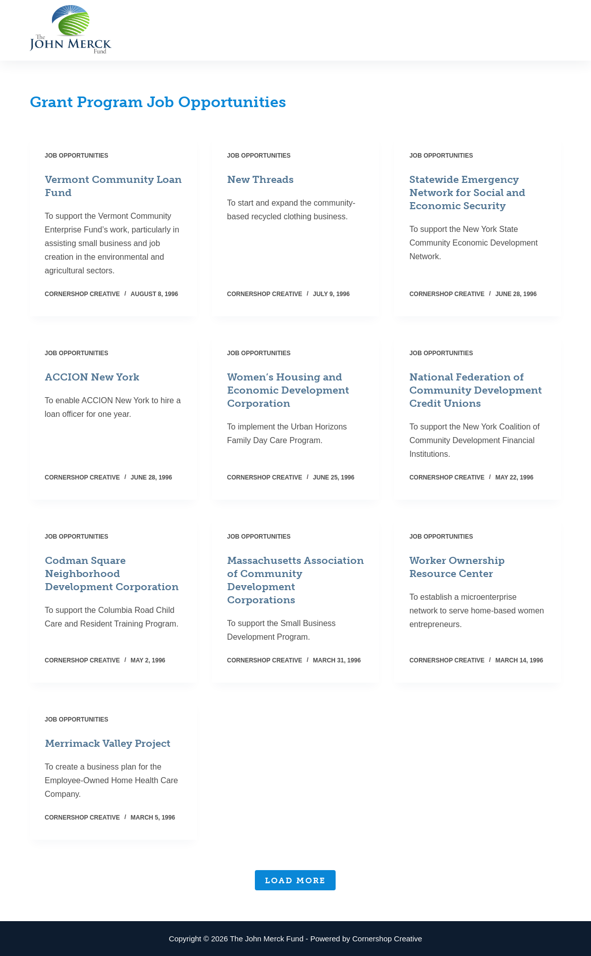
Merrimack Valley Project (108, 743)
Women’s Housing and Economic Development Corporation (288, 390)
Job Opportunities (77, 155)
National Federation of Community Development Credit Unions (475, 390)
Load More (295, 880)
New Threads (260, 179)
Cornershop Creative (387, 938)
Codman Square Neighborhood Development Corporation (112, 573)
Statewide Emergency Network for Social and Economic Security (467, 192)
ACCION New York (92, 377)
